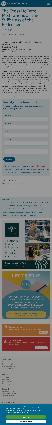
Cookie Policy (12, 412)
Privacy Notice (23, 412)
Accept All (26, 417)
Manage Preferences (26, 421)
